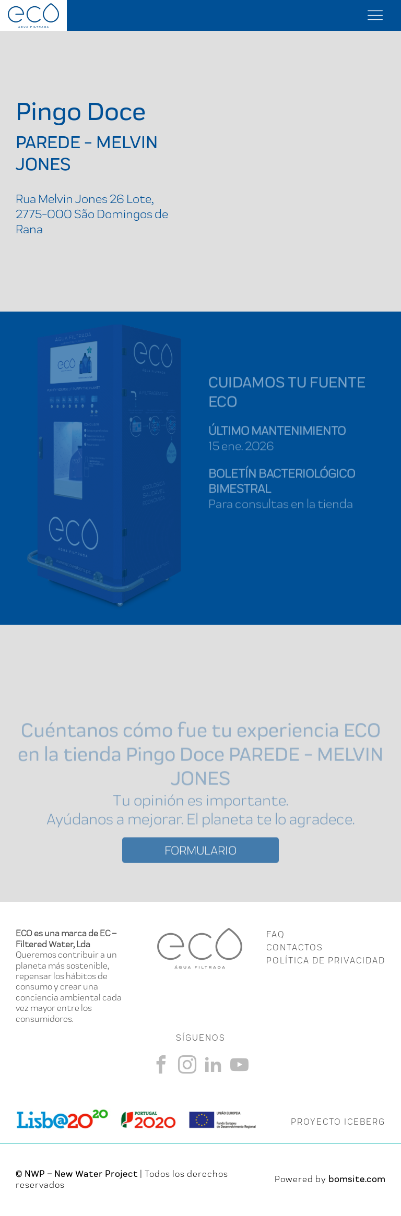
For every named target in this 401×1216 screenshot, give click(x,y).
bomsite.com (356, 1179)
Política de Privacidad (325, 960)
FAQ (275, 934)
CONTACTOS (294, 947)
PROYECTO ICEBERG (338, 1121)
